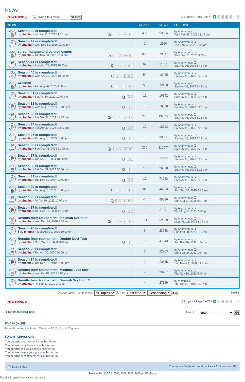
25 (126, 117)
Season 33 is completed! (37, 114)
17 (126, 221)
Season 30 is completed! (37, 31)
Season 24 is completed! (37, 259)
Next (234, 292)
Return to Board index (21, 311)
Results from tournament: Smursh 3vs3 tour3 (54, 280)
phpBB (106, 373)
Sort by (131, 292)
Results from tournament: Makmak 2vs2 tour (53, 270)
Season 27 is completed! (37, 207)
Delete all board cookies (198, 366)
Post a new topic (17, 17)
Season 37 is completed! (37, 155)
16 (121, 221)
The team (175, 366)
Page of (203, 16)
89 (121, 55)
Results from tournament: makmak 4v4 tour (52, 218)
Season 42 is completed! (37, 41)
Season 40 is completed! (37, 72)
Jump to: (190, 312)
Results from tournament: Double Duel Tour (52, 239)
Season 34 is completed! (37, 124)
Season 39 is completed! (37, 176)
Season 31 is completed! (37, 93)
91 (131, 55)
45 (121, 34)
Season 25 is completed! (37, 249)
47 (131, 34)
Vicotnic (183, 280)
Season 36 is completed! (37, 145)
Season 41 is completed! (37, 62)
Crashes (24, 83)
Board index (19, 366)
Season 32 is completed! (37, 103)
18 (131, 221)
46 (126, 34)
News (11, 10)
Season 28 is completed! (37, 197)
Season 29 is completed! (37, 187)
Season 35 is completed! (37, 135)
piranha (27, 34)
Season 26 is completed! (37, 228)
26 (131, 117)
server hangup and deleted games (45, 51)
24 (121, 117)
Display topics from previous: (86, 292)
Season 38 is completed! (37, 166)
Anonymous (185, 31)
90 (126, 55)
